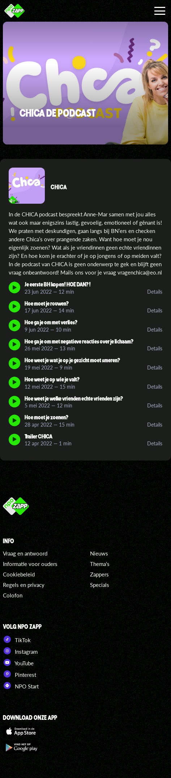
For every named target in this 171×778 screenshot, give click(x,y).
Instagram (20, 651)
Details (154, 292)
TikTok (17, 639)
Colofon (12, 595)
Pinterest (19, 674)
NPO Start (21, 685)
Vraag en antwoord (25, 553)
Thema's (100, 564)
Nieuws (99, 553)
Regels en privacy (23, 585)
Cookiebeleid (19, 574)
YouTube (18, 662)
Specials (99, 585)
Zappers (99, 574)
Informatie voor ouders (30, 564)
